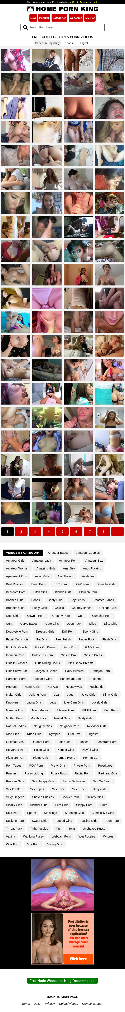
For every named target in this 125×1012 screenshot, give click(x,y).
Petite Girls (41, 749)
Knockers (12, 702)
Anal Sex (69, 568)
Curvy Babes (28, 623)
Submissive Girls (103, 812)
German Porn (15, 655)
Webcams (76, 18)
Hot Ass (52, 686)
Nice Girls (12, 734)
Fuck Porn (70, 647)
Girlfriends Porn (42, 655)
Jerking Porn (37, 694)
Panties (83, 742)
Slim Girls (61, 805)
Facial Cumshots (17, 639)
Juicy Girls (88, 694)
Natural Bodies (16, 726)
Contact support (93, 1003)
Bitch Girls (40, 592)
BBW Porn (82, 584)
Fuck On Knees (45, 647)
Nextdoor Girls (96, 726)
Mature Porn (65, 710)
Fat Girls (42, 639)
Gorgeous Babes (46, 671)
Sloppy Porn (84, 805)
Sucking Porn (15, 820)
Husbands (97, 686)
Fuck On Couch (16, 647)
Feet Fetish (63, 639)
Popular (44, 18)
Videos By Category (23, 552)
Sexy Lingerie (15, 797)
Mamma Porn (15, 710)
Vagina (10, 836)
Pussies (11, 773)
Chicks (59, 608)
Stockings (50, 812)
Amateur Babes (58, 552)
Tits (58, 828)
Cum (81, 615)
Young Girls (55, 844)
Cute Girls (52, 623)
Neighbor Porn (69, 726)
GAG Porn (92, 647)
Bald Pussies (14, 584)
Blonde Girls (63, 592)
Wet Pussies (86, 836)
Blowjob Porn (88, 592)
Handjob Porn (100, 671)
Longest (83, 43)
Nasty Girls (85, 718)
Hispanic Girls (43, 678)
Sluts (103, 805)
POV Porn (36, 765)
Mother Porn (14, 718)
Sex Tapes (37, 789)
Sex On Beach (102, 781)
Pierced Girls (65, 749)
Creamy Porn (61, 615)
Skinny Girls (95, 797)
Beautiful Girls (106, 584)
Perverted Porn (16, 749)
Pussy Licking (33, 773)
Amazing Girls (46, 568)
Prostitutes (105, 765)
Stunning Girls (74, 812)
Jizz (56, 694)
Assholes (88, 576)
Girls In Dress (93, 655)
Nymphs (54, 734)
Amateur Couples (88, 552)
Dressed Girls (45, 631)
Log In (95, 2)
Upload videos (68, 1003)
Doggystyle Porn (17, 631)
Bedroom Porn (15, 592)
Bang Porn (38, 584)
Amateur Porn (68, 560)
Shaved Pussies (43, 797)
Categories (59, 18)
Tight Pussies (39, 828)
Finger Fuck (87, 639)
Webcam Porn (61, 836)
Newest (69, 43)
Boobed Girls (14, 600)
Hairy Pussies (74, 671)
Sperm (31, 812)
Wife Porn (12, 844)
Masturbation (40, 710)
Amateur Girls (15, 560)
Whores (108, 836)
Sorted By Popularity (47, 43)
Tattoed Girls (63, 820)
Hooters (11, 686)
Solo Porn (12, 812)
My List (90, 18)
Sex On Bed (14, 789)
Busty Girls (39, 608)
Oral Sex (74, 734)
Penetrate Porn (106, 742)
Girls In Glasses (16, 663)
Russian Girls (15, 781)
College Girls (107, 608)
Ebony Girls (90, 631)
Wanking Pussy (33, 836)
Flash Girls (109, 639)
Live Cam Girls (74, 702)
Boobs (35, 600)
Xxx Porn (33, 844)
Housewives (74, 686)
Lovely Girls (99, 702)
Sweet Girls (39, 820)
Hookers (95, 678)
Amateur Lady (41, 560)
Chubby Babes (81, 608)
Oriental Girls (15, 742)
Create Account (80, 2)
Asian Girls (42, 576)
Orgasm (93, 734)
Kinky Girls (110, 694)
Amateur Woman (17, 568)
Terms (26, 1003)
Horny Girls (31, 686)
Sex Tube (78, 789)
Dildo (92, 623)
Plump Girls (40, 757)
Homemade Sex (70, 678)
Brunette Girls (15, 608)
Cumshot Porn (101, 615)
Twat (71, 828)
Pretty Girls (58, 765)
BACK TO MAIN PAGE (62, 997)
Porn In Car (90, 757)
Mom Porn (110, 710)
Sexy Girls (99, 789)
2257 (37, 1003)
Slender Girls (38, 805)
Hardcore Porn (16, 678)
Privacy (50, 1003)
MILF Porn (89, 710)
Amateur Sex (94, 560)
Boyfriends (77, 600)
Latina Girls (34, 702)
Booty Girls (55, 600)
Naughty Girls (43, 726)
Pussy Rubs (59, 773)
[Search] (62, 27)
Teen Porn (112, 820)
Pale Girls (63, 742)
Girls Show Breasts (80, 663)
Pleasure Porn (15, 757)
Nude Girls (34, 734)
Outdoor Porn (40, 742)
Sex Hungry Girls (43, 781)
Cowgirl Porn (35, 615)
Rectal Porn (82, 773)
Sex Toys (58, 789)
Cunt (9, 623)
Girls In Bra (68, 655)
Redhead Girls (107, 773)
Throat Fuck (14, 828)
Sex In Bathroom (73, 781)
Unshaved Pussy (94, 828)
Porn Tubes (13, 765)
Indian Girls (13, 694)
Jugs (70, 694)
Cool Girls (12, 615)
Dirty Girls (110, 623)
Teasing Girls (88, 820)
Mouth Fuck (38, 718)
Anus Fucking (92, 568)
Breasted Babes (103, 600)
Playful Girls (90, 749)
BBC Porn (60, 584)
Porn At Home (66, 757)
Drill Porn (68, 631)
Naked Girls (62, 718)
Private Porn (82, 765)
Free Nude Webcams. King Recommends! (62, 981)
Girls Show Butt (16, 671)
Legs (53, 702)
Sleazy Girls (14, 805)
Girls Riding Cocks (47, 663)
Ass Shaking (65, 576)
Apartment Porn (16, 576)
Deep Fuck (74, 623)
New (33, 18)
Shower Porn (70, 797)
